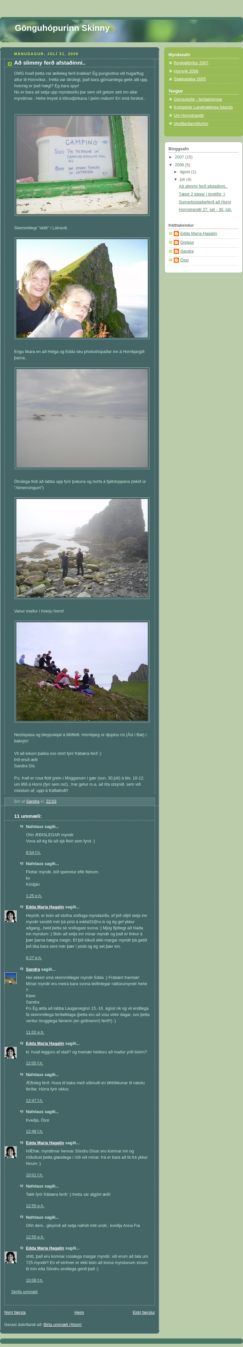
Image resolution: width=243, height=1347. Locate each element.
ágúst (185, 172)
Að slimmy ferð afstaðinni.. (203, 186)
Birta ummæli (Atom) (63, 1324)
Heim (79, 1312)
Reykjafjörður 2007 (191, 63)
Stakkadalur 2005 (190, 79)
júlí (183, 179)
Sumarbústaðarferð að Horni (205, 202)
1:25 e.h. (34, 896)
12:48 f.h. (34, 1131)
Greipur (187, 242)
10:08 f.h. (34, 1280)
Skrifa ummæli (24, 1292)
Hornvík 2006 (186, 71)
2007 (180, 157)
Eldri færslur (144, 1312)
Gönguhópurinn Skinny (62, 28)
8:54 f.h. (33, 852)
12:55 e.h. (35, 1206)
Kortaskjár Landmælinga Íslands (203, 107)
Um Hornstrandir (189, 115)
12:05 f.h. (34, 1063)
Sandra (33, 969)
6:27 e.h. (34, 958)
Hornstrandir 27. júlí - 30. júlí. (205, 209)
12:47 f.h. (34, 1100)
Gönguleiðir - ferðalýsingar (198, 99)
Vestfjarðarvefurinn (191, 123)
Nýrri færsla (15, 1312)
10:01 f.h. (34, 1175)
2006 (180, 165)
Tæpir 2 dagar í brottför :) (202, 194)
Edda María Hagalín (45, 907)
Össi (184, 260)
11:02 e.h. (35, 1032)
